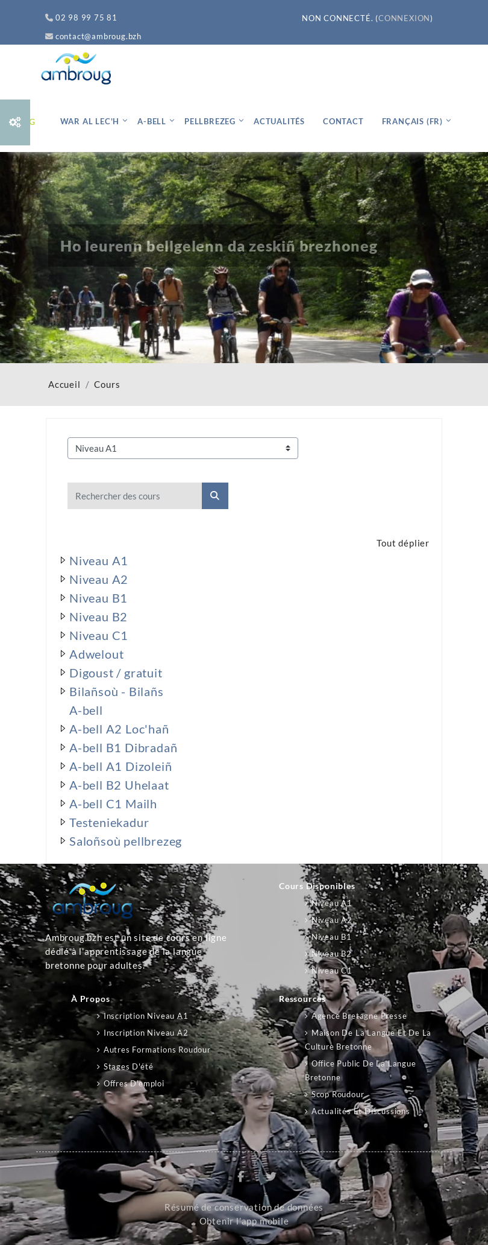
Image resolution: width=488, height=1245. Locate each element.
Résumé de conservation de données (244, 1207)
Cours (107, 384)
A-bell (151, 121)
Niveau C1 (331, 970)
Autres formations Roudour (157, 1049)
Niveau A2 (331, 920)
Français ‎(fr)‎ (412, 121)
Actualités (279, 121)
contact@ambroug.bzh (93, 36)
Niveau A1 (331, 903)
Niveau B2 (331, 953)
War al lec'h (90, 121)
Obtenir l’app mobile (244, 1221)
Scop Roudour (337, 1094)
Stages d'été (129, 1066)
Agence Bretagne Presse (359, 1016)
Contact (343, 121)
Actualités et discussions (360, 1111)
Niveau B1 (331, 937)
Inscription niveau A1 (146, 1016)
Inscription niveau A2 (146, 1033)
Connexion (404, 18)
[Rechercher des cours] (134, 496)
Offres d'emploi (134, 1083)
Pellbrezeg (210, 121)
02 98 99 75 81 (81, 17)
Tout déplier (403, 543)
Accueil (64, 384)
